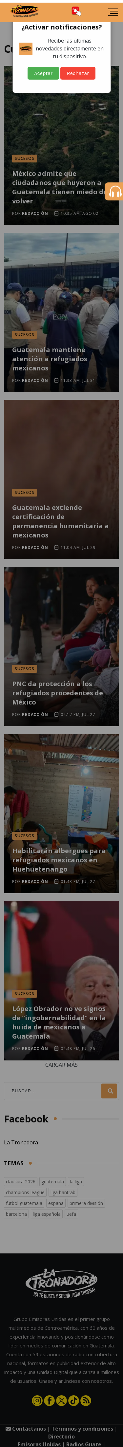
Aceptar (43, 73)
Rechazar (78, 73)
